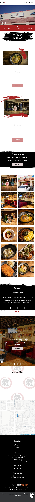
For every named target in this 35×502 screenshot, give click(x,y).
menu (17, 85)
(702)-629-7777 (17, 476)
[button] (2, 23)
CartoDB (33, 434)
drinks (17, 140)
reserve (17, 348)
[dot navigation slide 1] (10, 308)
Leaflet (21, 434)
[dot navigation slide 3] (17, 308)
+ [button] (32, 429)
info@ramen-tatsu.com (17, 477)
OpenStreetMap (27, 434)
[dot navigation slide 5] (24, 308)
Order (17, 164)
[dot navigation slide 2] (14, 308)
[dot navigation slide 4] (21, 308)
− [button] (32, 431)
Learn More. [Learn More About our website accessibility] (17, 495)
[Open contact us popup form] (32, 489)
